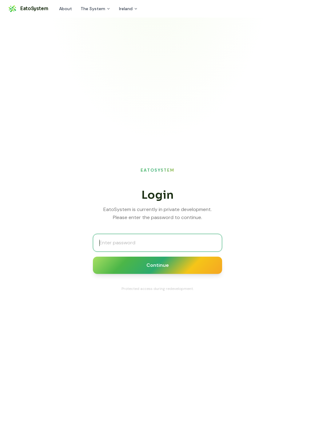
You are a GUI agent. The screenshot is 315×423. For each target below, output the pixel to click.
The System (95, 8)
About (65, 8)
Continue (157, 265)
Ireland (128, 8)
